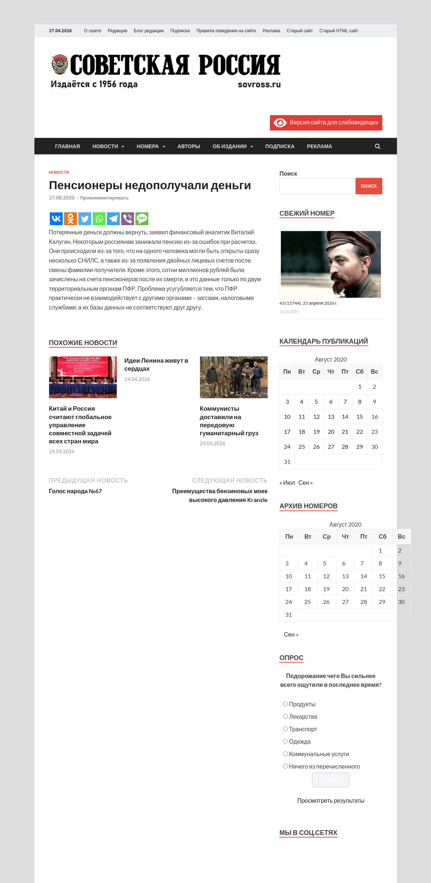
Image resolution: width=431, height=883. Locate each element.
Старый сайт (300, 30)
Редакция (117, 30)
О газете (92, 30)
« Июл (287, 482)
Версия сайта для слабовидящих (326, 121)
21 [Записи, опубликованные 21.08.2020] (345, 431)
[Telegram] (113, 218)
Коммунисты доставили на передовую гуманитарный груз (229, 420)
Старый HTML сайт (338, 30)
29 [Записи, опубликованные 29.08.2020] (359, 446)
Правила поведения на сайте (226, 30)
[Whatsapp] (99, 218)
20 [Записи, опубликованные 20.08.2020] (331, 431)
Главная (67, 146)
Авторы (189, 146)
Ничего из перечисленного (324, 766)
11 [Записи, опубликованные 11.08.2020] (301, 416)
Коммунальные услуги (319, 753)
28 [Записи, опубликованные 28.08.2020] (345, 446)
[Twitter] (84, 218)
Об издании (230, 146)
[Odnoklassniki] (70, 218)
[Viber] (127, 218)
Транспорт (303, 728)
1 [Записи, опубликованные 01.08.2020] (359, 386)
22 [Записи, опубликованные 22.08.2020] (359, 431)
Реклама (271, 30)
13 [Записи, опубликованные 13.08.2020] (331, 416)
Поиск (288, 173)
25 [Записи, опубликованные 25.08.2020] (301, 446)
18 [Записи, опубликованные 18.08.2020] (301, 431)
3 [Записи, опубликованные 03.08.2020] (287, 401)
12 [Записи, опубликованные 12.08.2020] (316, 416)
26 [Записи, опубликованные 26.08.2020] (316, 446)
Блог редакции (149, 30)
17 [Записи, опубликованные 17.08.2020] (287, 431)
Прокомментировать (104, 198)
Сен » (305, 482)
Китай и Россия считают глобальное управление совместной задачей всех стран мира (80, 424)
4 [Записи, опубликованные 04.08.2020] (301, 401)
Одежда (300, 741)
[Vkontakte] (56, 218)
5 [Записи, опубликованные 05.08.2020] (316, 401)
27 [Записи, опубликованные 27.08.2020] (331, 446)
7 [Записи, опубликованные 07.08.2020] (345, 401)
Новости (105, 146)
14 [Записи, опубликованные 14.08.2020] (345, 416)
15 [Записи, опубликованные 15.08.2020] (359, 416)
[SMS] (141, 218)
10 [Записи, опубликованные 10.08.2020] (287, 416)
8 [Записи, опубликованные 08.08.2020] (359, 401)
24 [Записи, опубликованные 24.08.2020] (287, 446)
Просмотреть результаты (330, 800)
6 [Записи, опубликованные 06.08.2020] (330, 401)
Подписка (180, 30)
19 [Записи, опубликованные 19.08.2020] (316, 431)
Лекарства (303, 716)
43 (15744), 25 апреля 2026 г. (308, 303)
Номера (148, 146)
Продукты (302, 703)
